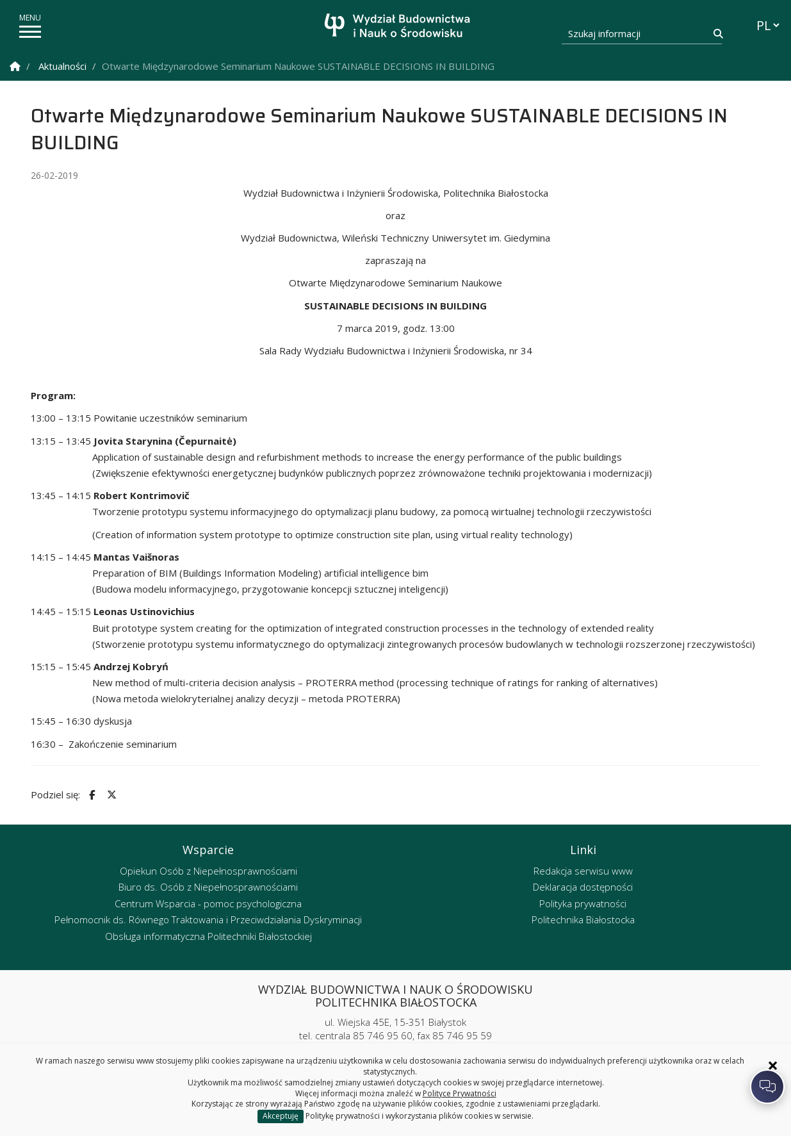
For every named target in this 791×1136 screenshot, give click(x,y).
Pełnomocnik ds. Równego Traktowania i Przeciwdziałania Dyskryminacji (208, 919)
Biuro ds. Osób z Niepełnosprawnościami (208, 886)
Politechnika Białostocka (583, 919)
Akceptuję (280, 1115)
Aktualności (62, 66)
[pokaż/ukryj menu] (30, 31)
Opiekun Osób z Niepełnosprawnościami (208, 870)
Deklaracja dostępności (583, 886)
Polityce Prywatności (459, 1093)
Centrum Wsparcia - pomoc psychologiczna (208, 903)
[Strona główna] (399, 27)
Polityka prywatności (582, 903)
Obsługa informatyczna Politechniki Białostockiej (208, 936)
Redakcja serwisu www (583, 870)
